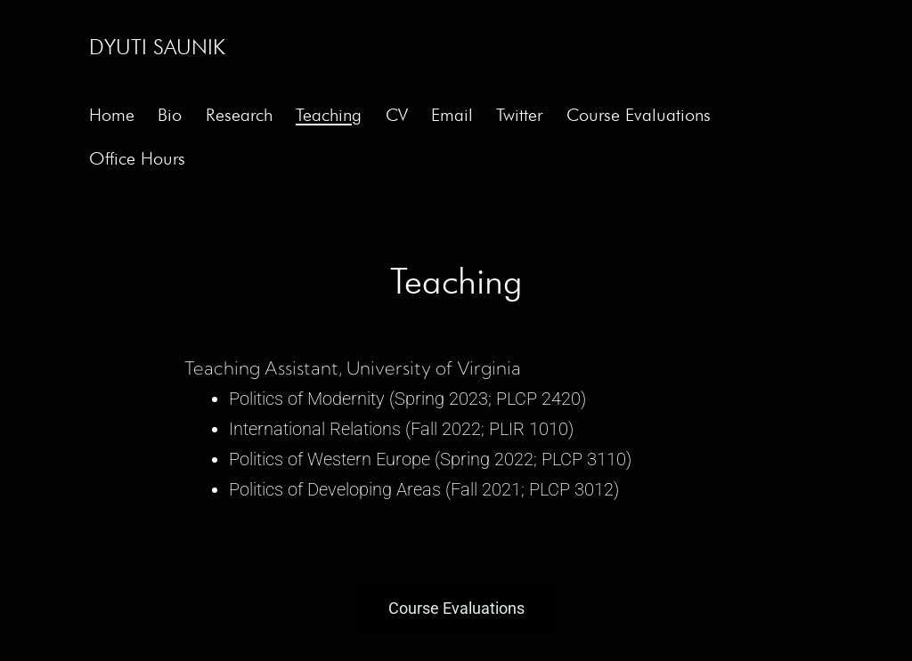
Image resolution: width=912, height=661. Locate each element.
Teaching (329, 114)
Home (111, 114)
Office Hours (137, 158)
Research (239, 114)
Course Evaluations (638, 114)
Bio (170, 114)
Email (452, 114)
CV (397, 114)
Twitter (519, 114)
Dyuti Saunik (157, 47)
